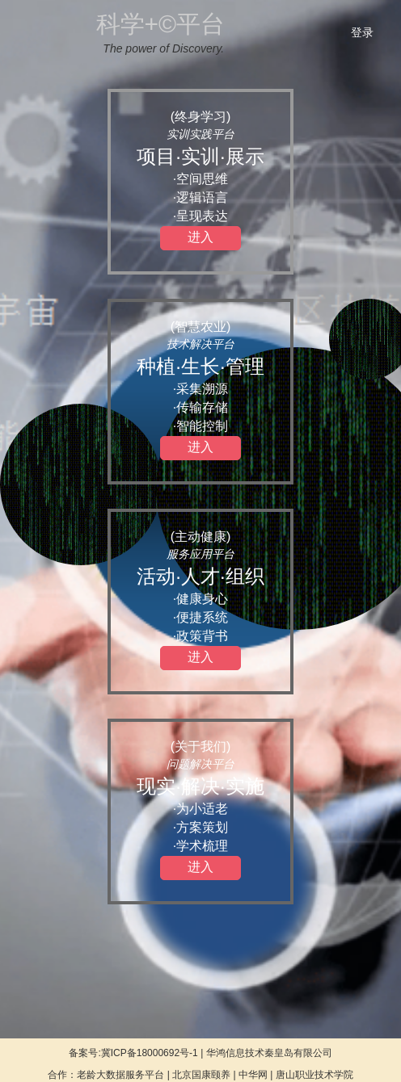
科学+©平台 (161, 23)
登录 (362, 32)
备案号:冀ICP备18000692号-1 (133, 1053)
